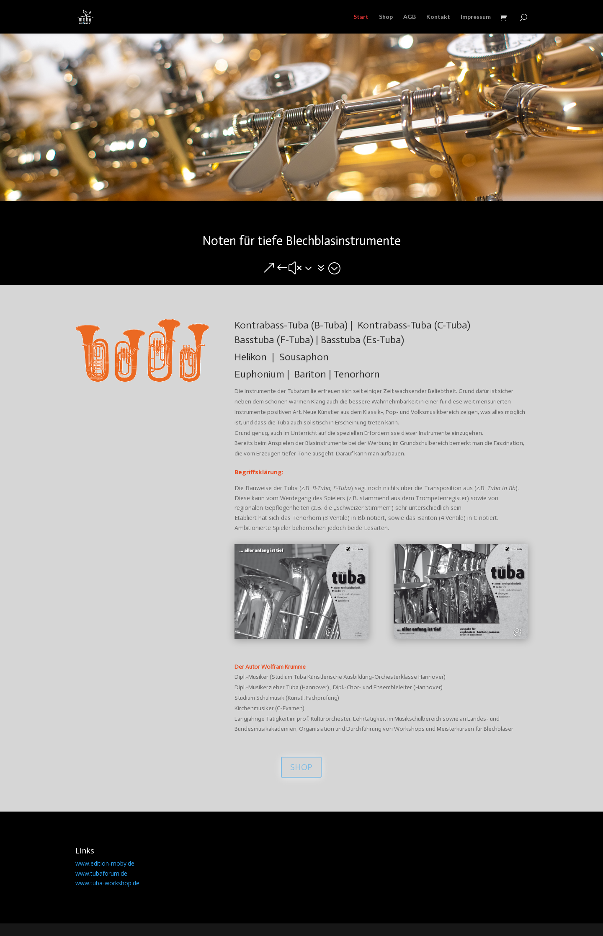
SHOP (301, 767)
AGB (409, 17)
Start (360, 17)
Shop (386, 17)
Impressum (476, 17)
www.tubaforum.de (101, 873)
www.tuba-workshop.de (107, 883)
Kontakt (438, 17)
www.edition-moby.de (104, 863)
